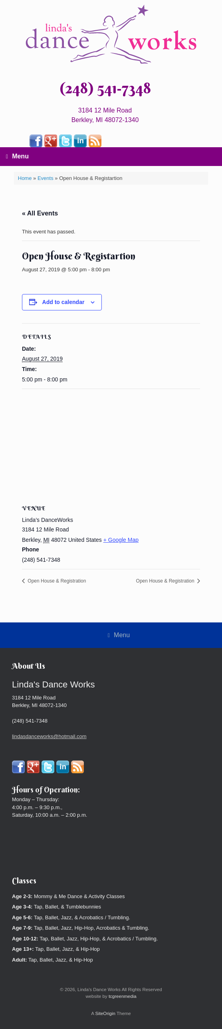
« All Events (40, 213)
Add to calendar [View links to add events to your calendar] (63, 302)
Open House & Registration (56, 581)
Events (46, 178)
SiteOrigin (105, 1013)
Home (25, 178)
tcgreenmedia (123, 996)
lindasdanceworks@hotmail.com (49, 736)
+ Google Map (121, 540)
